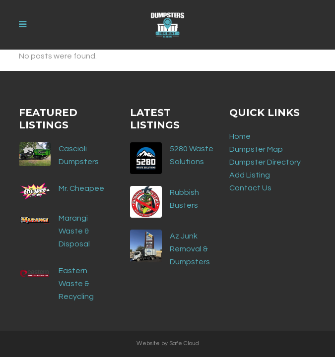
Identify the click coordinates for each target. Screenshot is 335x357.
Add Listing (249, 175)
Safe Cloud (184, 343)
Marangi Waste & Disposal (74, 231)
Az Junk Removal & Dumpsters (190, 249)
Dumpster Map (256, 149)
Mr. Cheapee (81, 188)
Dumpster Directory (265, 162)
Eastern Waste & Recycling (76, 283)
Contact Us (250, 188)
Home (240, 136)
